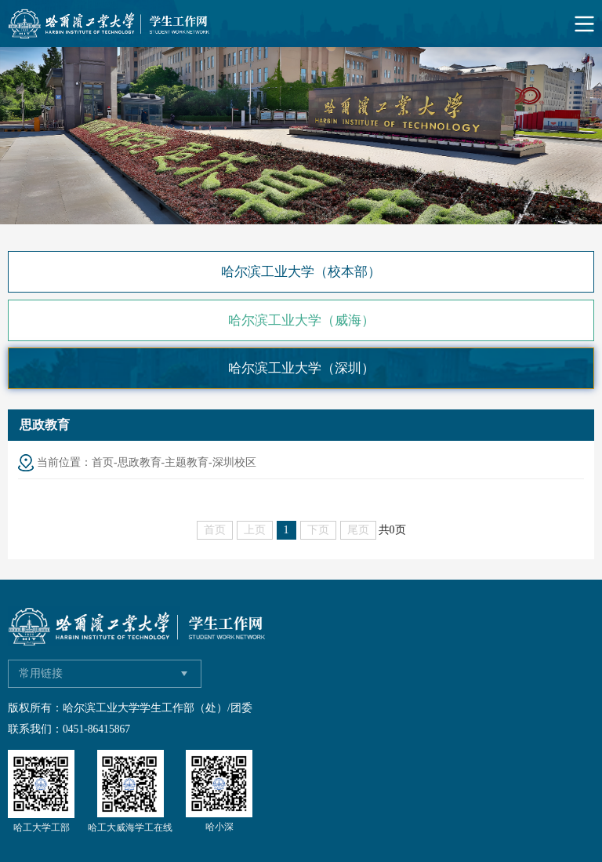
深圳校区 (234, 462)
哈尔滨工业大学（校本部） (301, 271)
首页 (103, 462)
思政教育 (139, 462)
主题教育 (187, 462)
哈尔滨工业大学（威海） (301, 320)
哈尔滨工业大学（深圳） (301, 368)
